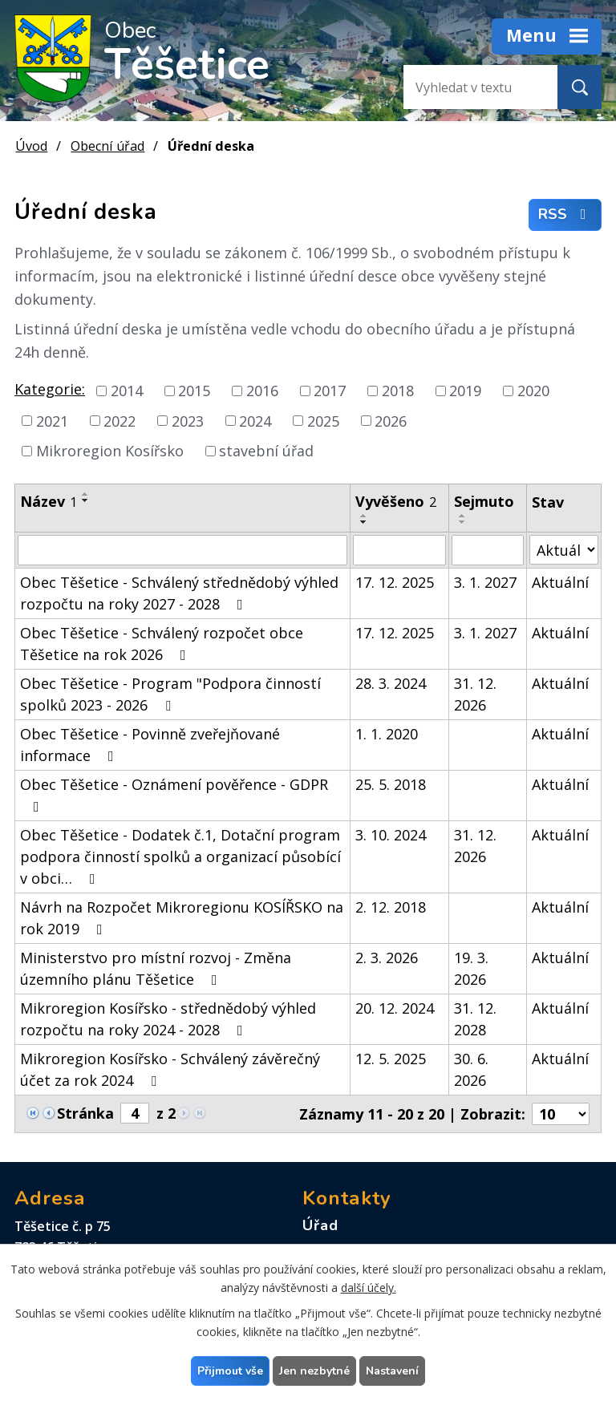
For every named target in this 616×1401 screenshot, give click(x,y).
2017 (330, 390)
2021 (52, 420)
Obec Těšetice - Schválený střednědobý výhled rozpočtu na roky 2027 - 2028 (179, 593)
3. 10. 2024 (390, 834)
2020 (533, 390)
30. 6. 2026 (471, 1069)
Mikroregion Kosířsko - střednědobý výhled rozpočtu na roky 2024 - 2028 (168, 1018)
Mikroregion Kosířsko (110, 450)
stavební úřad (266, 450)
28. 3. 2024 (390, 683)
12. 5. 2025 (390, 1058)
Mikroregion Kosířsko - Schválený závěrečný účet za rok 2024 (170, 1069)
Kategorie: (49, 389)
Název (48, 501)
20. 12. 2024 (394, 1008)
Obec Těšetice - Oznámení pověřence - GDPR (174, 794)
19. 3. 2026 (471, 968)
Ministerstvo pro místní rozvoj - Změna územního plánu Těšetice (155, 968)
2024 (255, 420)
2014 (127, 390)
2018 (398, 390)
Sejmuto (484, 501)
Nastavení (392, 1371)
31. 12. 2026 (475, 694)
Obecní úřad (107, 146)
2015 (194, 390)
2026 (391, 420)
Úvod (31, 146)
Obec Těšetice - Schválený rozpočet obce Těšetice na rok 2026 (161, 643)
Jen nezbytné (314, 1371)
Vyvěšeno (395, 501)
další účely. (368, 1287)
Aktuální (560, 582)
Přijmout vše (230, 1371)
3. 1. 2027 (485, 582)
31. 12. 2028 (475, 1018)
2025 (323, 420)
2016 (262, 390)
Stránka (85, 1113)
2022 (119, 420)
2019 (465, 390)
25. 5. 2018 (390, 784)
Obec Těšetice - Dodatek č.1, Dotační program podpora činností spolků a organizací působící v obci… (180, 856)
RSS (565, 215)
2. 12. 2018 (390, 907)
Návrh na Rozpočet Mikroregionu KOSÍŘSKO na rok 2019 (181, 917)
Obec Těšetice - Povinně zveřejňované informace (150, 744)
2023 (188, 420)
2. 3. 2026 (386, 957)
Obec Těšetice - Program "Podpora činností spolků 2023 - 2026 (170, 694)
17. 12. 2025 (394, 582)
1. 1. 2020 (386, 733)
